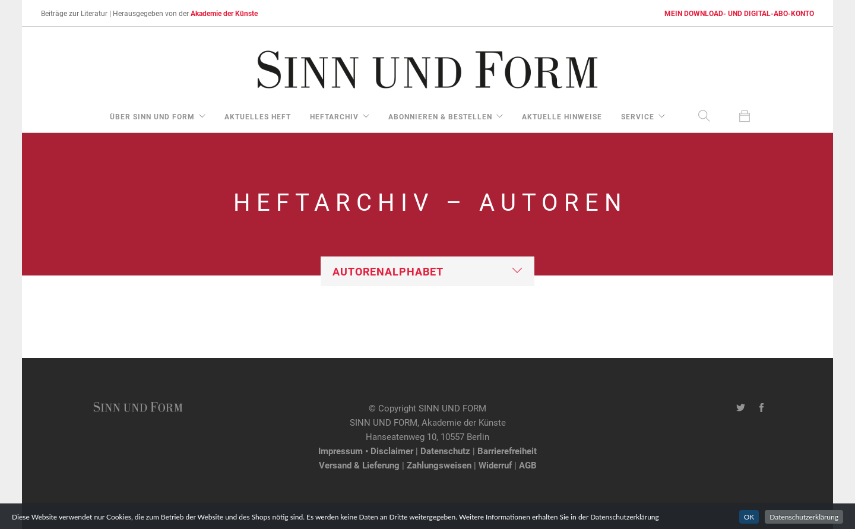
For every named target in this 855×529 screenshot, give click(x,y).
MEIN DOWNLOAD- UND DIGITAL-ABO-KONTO (739, 13)
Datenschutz (445, 451)
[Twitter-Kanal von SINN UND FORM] (740, 408)
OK (749, 521)
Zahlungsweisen (439, 465)
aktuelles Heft (257, 116)
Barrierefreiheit (507, 451)
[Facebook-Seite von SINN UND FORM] (761, 408)
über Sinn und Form (152, 116)
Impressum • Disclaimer (365, 451)
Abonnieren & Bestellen (440, 116)
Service (637, 116)
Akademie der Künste (224, 13)
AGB (528, 465)
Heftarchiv (334, 116)
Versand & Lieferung (359, 465)
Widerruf (495, 465)
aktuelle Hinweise (562, 116)
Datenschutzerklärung (804, 521)
